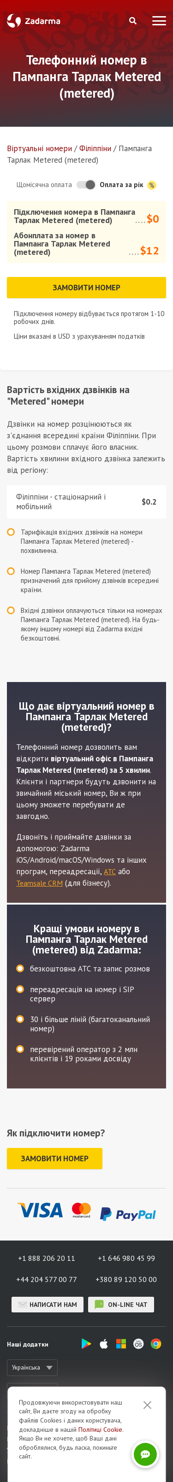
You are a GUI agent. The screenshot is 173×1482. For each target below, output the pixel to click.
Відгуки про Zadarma (36, 1439)
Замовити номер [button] (86, 287)
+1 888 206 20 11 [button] (46, 1258)
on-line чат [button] (121, 1304)
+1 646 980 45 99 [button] (126, 1258)
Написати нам (47, 1304)
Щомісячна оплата (44, 184)
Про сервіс (21, 1428)
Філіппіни (95, 148)
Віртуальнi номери (39, 148)
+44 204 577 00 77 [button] (46, 1279)
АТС (110, 871)
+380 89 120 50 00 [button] (126, 1279)
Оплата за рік (128, 185)
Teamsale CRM (39, 883)
